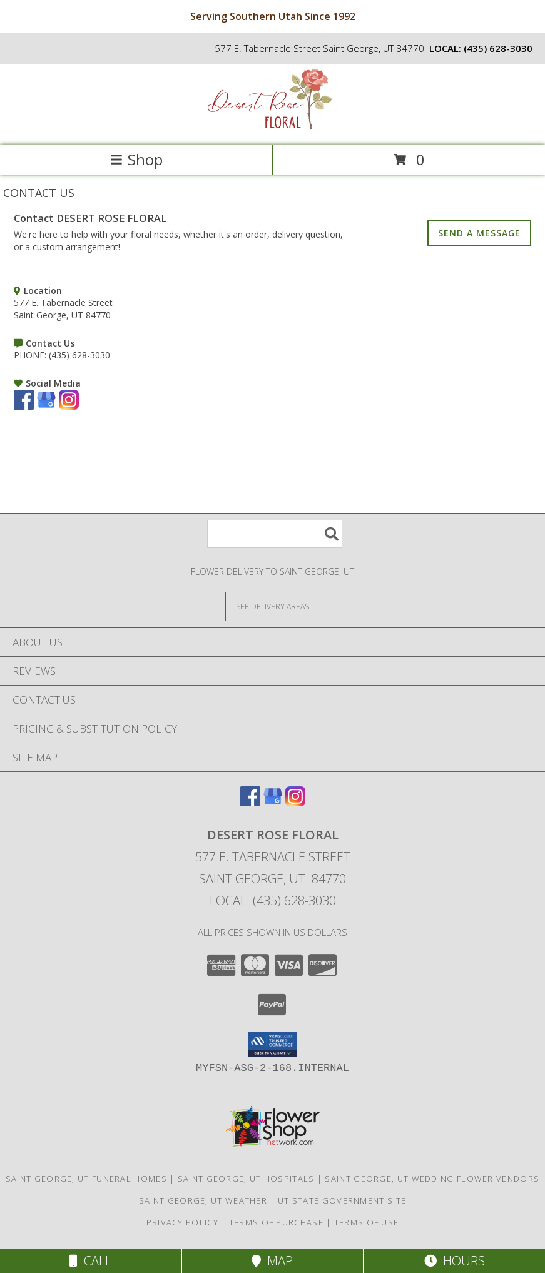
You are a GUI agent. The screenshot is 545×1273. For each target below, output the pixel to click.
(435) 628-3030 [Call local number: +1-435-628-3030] (498, 48)
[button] (272, 1044)
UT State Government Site (342, 1200)
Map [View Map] (272, 1260)
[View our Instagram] (69, 406)
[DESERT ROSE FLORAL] (273, 127)
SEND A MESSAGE (479, 233)
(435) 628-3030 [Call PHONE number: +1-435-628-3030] (79, 355)
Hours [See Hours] (454, 1260)
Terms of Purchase (276, 1222)
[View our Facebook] (24, 406)
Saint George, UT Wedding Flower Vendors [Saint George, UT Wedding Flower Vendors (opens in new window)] (432, 1178)
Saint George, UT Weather (203, 1200)
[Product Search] (274, 534)
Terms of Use (366, 1222)
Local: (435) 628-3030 (273, 900)
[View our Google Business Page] (46, 406)
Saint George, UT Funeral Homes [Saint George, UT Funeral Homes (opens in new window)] (86, 1178)
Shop (136, 159)
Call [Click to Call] (90, 1260)
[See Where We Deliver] (272, 606)
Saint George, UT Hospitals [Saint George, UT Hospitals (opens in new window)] (246, 1178)
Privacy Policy (182, 1222)
